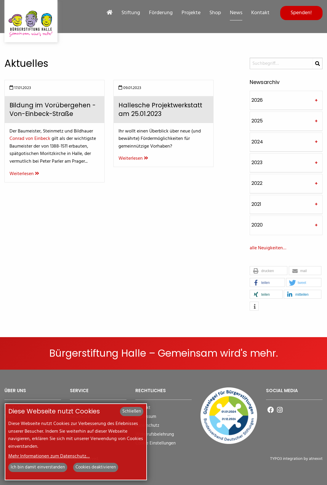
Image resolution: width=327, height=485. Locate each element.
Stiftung (130, 13)
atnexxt (316, 458)
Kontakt (260, 13)
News (236, 13)
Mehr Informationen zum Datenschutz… (49, 456)
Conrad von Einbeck (29, 139)
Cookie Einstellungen (155, 443)
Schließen (131, 411)
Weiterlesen (24, 174)
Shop (215, 13)
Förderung (161, 13)
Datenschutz (147, 425)
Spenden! (301, 13)
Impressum (145, 417)
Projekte (191, 13)
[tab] (286, 100)
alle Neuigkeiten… (268, 248)
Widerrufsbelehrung (154, 434)
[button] (268, 270)
